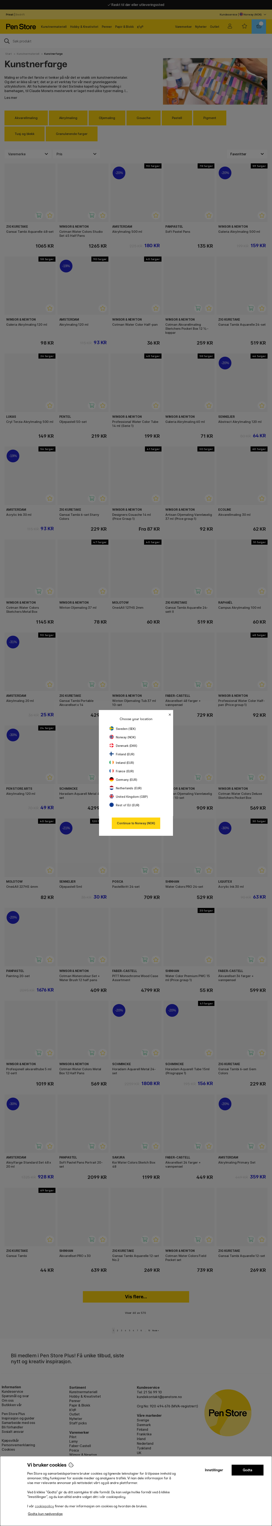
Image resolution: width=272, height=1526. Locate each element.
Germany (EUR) (123, 779)
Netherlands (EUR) (125, 788)
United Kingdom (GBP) (128, 796)
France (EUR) (121, 771)
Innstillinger (214, 1470)
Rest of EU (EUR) (124, 805)
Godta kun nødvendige (45, 1514)
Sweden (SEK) (122, 729)
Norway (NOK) (122, 737)
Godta (247, 1470)
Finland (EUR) (122, 754)
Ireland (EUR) (121, 762)
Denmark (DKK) (123, 746)
